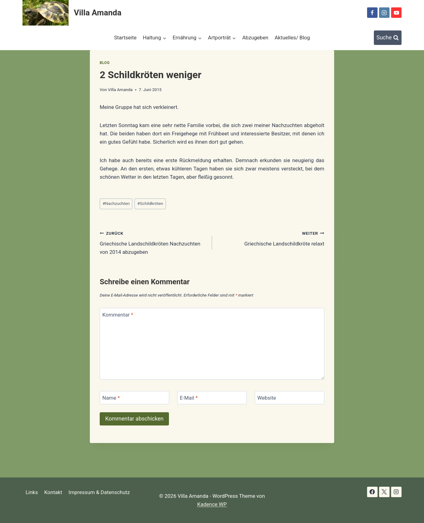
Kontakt (53, 492)
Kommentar (117, 315)
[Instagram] (384, 12)
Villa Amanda (120, 89)
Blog (105, 63)
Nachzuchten (116, 203)
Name (111, 398)
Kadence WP (212, 504)
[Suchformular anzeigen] (388, 37)
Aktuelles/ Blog (292, 37)
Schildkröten (150, 203)
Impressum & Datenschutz (99, 492)
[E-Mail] (212, 397)
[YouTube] (396, 12)
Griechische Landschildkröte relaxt (270, 238)
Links (32, 492)
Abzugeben (255, 37)
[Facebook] (372, 12)
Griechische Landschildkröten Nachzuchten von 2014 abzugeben (153, 242)
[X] (384, 492)
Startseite (125, 37)
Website (266, 398)
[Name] (134, 397)
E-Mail (189, 398)
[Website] (289, 397)
